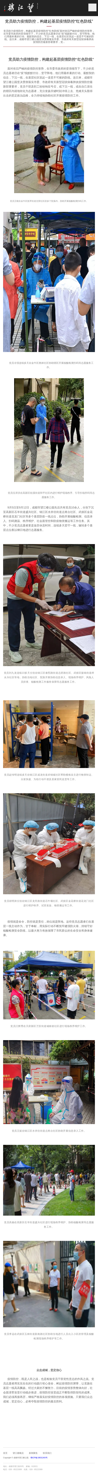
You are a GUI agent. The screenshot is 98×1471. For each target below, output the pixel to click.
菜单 (92, 7)
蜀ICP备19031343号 (38, 1458)
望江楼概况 (18, 1453)
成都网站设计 (66, 1466)
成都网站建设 (54, 1466)
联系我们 (47, 1453)
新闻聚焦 (33, 1453)
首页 (5, 1453)
